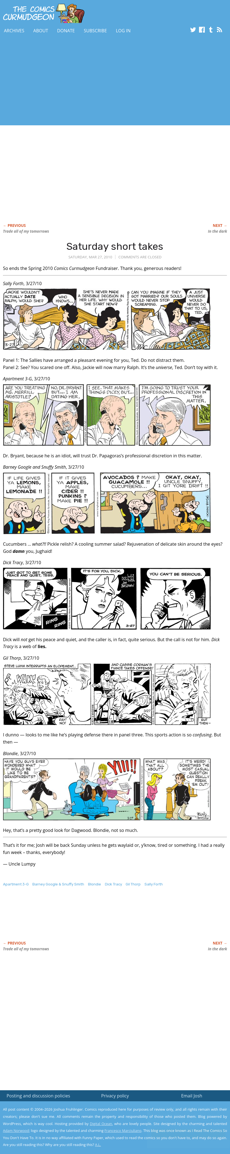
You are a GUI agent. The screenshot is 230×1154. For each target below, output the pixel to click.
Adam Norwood (16, 1130)
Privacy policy (115, 1096)
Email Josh (191, 1096)
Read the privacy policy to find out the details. (180, 1119)
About (40, 31)
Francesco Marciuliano (122, 1130)
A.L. (98, 1144)
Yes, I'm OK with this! (183, 1133)
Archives (14, 31)
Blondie (94, 884)
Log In (123, 31)
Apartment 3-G (16, 884)
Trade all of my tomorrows (26, 231)
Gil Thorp (133, 884)
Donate (66, 31)
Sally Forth (153, 884)
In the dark (217, 231)
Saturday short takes (114, 246)
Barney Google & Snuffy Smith (58, 884)
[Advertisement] (100, 81)
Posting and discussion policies (38, 1096)
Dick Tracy (113, 884)
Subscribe (95, 31)
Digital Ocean (101, 1123)
